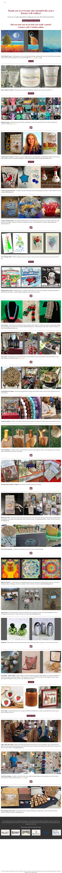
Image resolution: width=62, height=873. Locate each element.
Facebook (15, 128)
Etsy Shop (31, 62)
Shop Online (31, 710)
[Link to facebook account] (31, 132)
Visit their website (31, 745)
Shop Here (31, 271)
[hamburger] (4, 2)
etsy (42, 58)
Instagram (37, 58)
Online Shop (31, 96)
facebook (23, 810)
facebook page (21, 372)
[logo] (32, 2)
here (52, 92)
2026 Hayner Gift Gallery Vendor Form (31, 20)
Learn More (31, 167)
